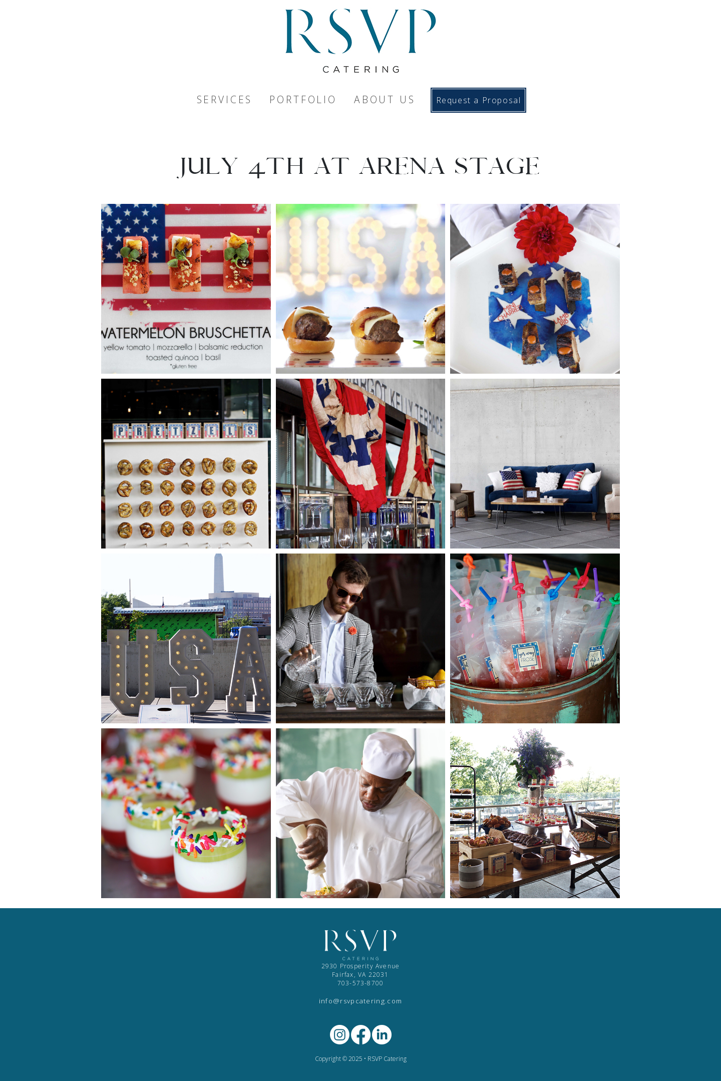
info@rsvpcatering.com (361, 1000)
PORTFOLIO (303, 99)
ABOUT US (385, 99)
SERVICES (225, 99)
